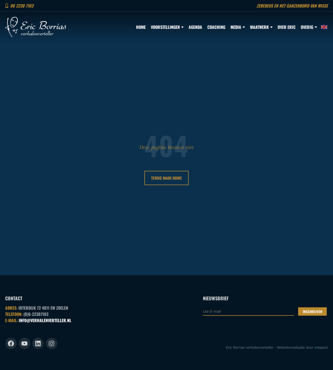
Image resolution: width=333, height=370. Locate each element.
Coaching (216, 27)
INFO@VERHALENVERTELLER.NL (45, 320)
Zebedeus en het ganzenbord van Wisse (292, 6)
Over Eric (287, 27)
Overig (309, 27)
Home (141, 27)
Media (237, 27)
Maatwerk (261, 27)
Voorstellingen (167, 27)
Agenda (195, 27)
